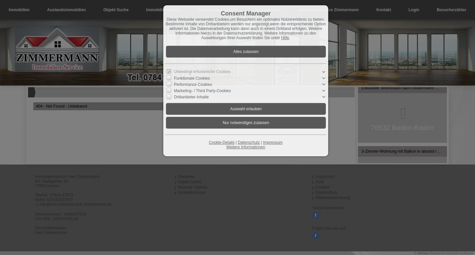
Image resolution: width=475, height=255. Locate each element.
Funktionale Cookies (192, 78)
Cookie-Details (222, 142)
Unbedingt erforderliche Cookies (202, 71)
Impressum (272, 142)
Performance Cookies (193, 84)
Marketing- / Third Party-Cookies (202, 91)
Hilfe (285, 38)
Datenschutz (249, 142)
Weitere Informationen (245, 147)
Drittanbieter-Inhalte (191, 97)
